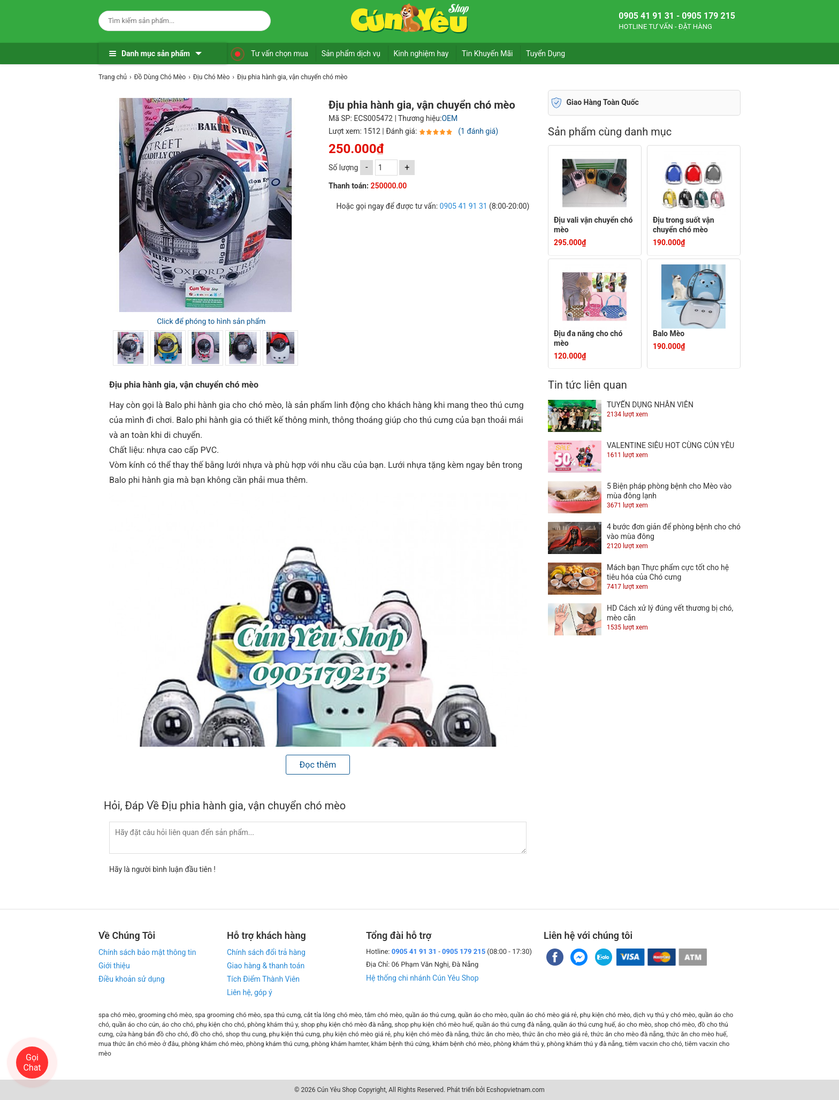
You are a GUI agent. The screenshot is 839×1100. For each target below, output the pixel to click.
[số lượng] (386, 168)
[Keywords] (173, 20)
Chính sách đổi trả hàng (266, 952)
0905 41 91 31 (463, 206)
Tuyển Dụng (545, 53)
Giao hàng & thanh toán (265, 965)
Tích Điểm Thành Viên (263, 979)
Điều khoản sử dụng (131, 979)
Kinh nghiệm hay (421, 53)
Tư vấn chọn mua (279, 53)
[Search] (255, 19)
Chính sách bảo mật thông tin (147, 952)
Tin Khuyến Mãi (487, 53)
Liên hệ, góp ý (249, 992)
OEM (449, 118)
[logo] (410, 18)
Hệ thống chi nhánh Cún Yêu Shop (422, 978)
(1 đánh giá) (478, 131)
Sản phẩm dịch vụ (351, 53)
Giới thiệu (114, 965)
